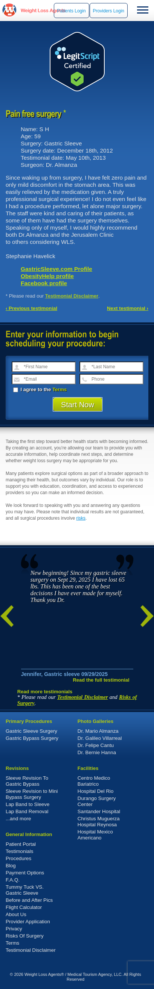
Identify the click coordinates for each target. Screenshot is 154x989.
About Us (16, 914)
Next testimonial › (127, 308)
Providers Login (108, 11)
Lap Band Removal (27, 811)
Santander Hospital (99, 811)
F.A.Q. (13, 880)
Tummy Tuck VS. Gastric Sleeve (25, 890)
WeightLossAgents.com (43, 10)
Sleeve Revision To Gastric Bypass (27, 781)
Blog (11, 865)
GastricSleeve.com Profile (56, 269)
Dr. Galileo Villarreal (100, 738)
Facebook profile (44, 283)
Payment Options (25, 873)
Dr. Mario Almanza (98, 731)
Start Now (77, 405)
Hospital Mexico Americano (95, 835)
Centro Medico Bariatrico (94, 781)
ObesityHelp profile (47, 276)
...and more (18, 818)
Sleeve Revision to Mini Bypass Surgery (32, 794)
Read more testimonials (45, 691)
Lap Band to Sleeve (27, 804)
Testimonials (19, 851)
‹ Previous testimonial (31, 308)
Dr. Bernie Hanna (97, 752)
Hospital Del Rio (96, 791)
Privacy (14, 929)
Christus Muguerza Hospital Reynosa (99, 821)
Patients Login (71, 11)
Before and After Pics (29, 900)
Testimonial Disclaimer (72, 296)
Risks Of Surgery (25, 936)
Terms (59, 389)
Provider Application (28, 921)
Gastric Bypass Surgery (32, 738)
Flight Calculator (24, 907)
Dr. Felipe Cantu (96, 745)
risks (80, 518)
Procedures (18, 858)
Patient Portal (21, 844)
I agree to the (40, 389)
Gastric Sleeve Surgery (31, 731)
